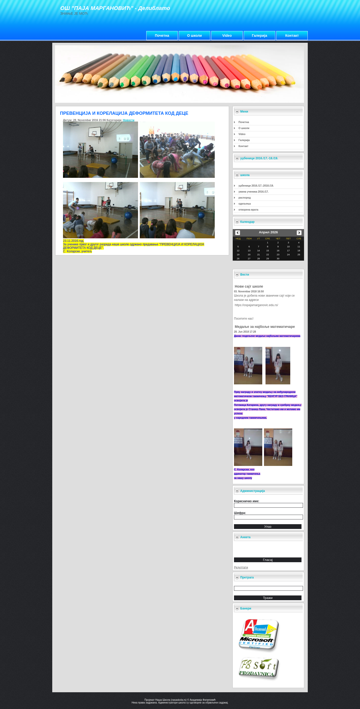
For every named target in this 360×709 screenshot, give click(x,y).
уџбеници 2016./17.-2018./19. (256, 185)
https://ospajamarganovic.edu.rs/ (256, 305)
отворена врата (248, 209)
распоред (244, 197)
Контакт (292, 36)
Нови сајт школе (249, 286)
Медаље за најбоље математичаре (265, 327)
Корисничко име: (246, 501)
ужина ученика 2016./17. (253, 191)
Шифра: (240, 513)
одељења (244, 203)
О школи (194, 36)
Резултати (241, 567)
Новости (128, 120)
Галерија (259, 36)
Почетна (162, 36)
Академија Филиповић (203, 699)
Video (227, 36)
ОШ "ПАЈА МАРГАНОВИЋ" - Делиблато (115, 8)
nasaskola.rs (179, 699)
